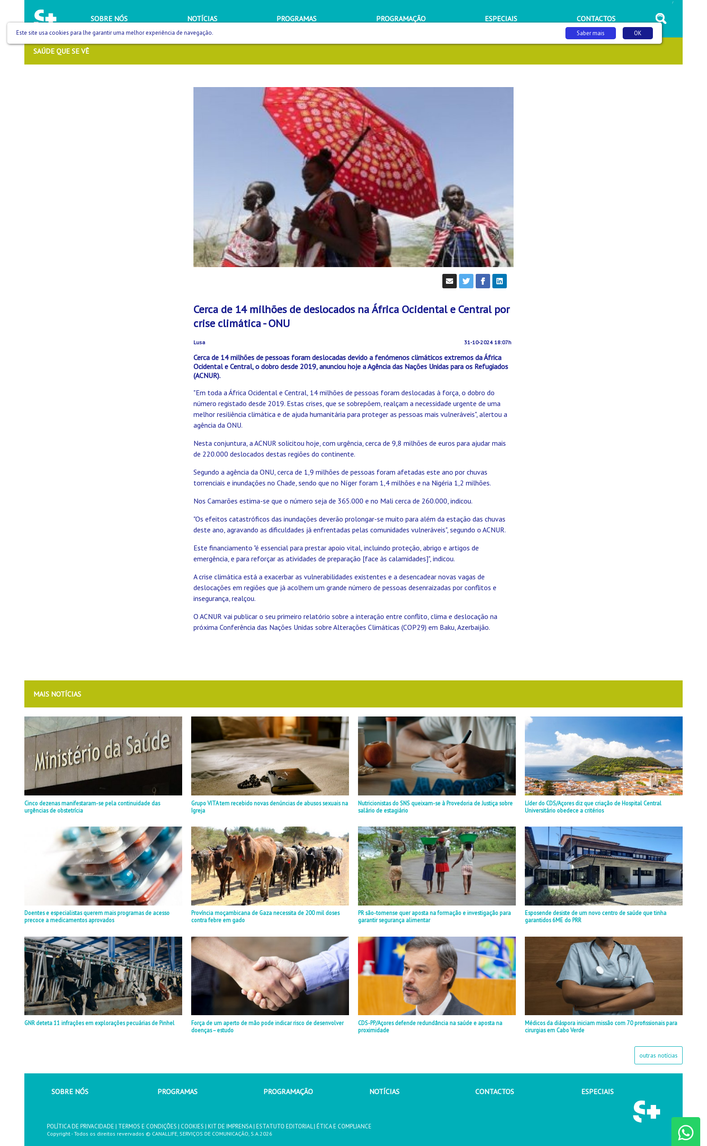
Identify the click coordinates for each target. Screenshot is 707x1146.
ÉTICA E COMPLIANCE (344, 1126)
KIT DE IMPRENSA (230, 1126)
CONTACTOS (494, 1091)
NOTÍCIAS (384, 1091)
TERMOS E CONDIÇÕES (147, 1126)
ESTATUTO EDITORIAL (284, 1126)
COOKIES (192, 1126)
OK (638, 33)
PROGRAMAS (177, 1091)
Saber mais (591, 33)
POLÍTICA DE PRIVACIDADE (80, 1126)
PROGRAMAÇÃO (288, 1091)
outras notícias (658, 1055)
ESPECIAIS (597, 1091)
